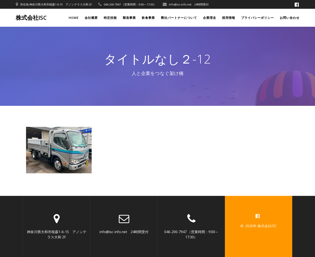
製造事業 (129, 18)
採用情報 (228, 18)
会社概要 (91, 18)
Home (74, 18)
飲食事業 (148, 18)
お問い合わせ (289, 18)
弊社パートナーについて (179, 18)
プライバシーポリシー (257, 18)
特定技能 (110, 18)
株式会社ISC (31, 18)
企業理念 (209, 18)
